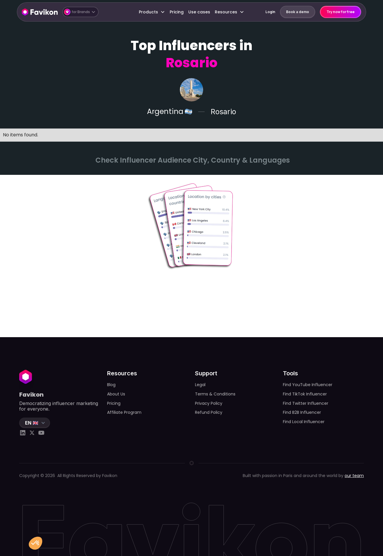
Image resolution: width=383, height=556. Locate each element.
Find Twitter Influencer (305, 403)
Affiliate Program (124, 412)
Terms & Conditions (215, 394)
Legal (200, 385)
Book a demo (297, 12)
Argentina (165, 111)
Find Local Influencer (304, 422)
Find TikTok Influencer (305, 394)
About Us (116, 394)
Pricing (177, 12)
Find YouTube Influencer (307, 385)
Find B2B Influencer (302, 412)
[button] (80, 12)
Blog (111, 385)
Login (270, 11)
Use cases (199, 12)
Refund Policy (208, 412)
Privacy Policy (208, 403)
